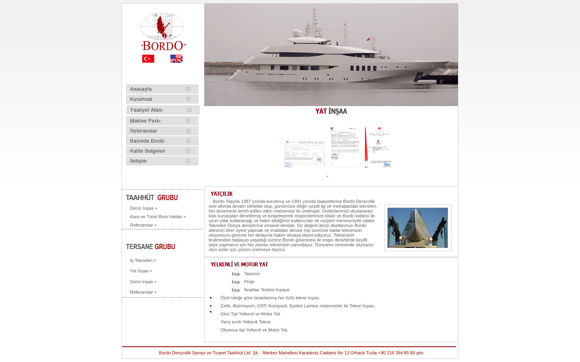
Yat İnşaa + (141, 270)
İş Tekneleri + (143, 260)
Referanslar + (143, 225)
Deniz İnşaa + (143, 208)
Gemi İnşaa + (143, 281)
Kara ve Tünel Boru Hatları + (158, 216)
